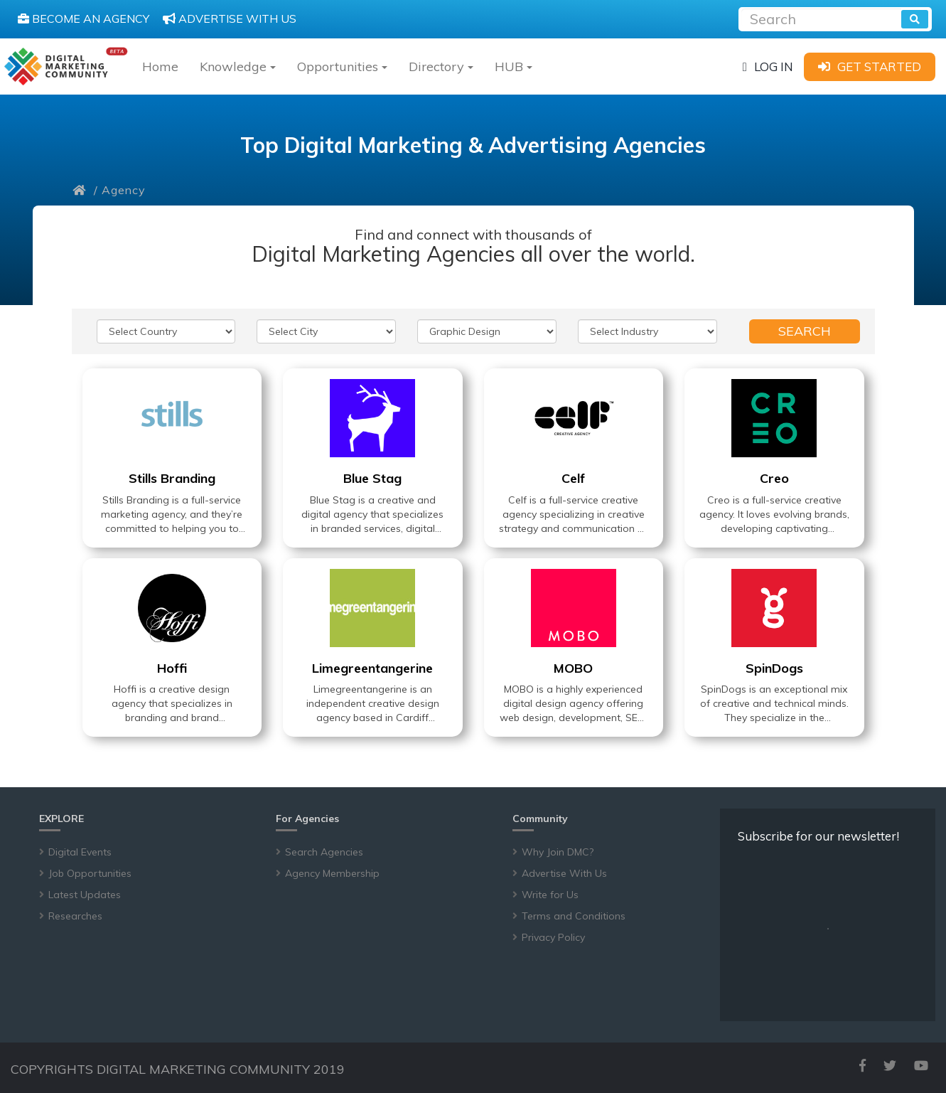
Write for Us (550, 894)
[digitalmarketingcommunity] (65, 66)
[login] (768, 66)
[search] (914, 19)
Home (160, 66)
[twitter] (889, 1065)
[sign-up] (869, 66)
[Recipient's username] (821, 17)
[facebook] (862, 1065)
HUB (513, 66)
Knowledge (238, 66)
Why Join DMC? (557, 852)
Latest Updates (84, 894)
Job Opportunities (89, 873)
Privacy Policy (553, 937)
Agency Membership (332, 873)
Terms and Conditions (573, 916)
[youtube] (921, 1065)
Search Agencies (324, 852)
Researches (75, 916)
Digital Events (80, 852)
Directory (441, 66)
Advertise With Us (564, 873)
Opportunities (342, 66)
